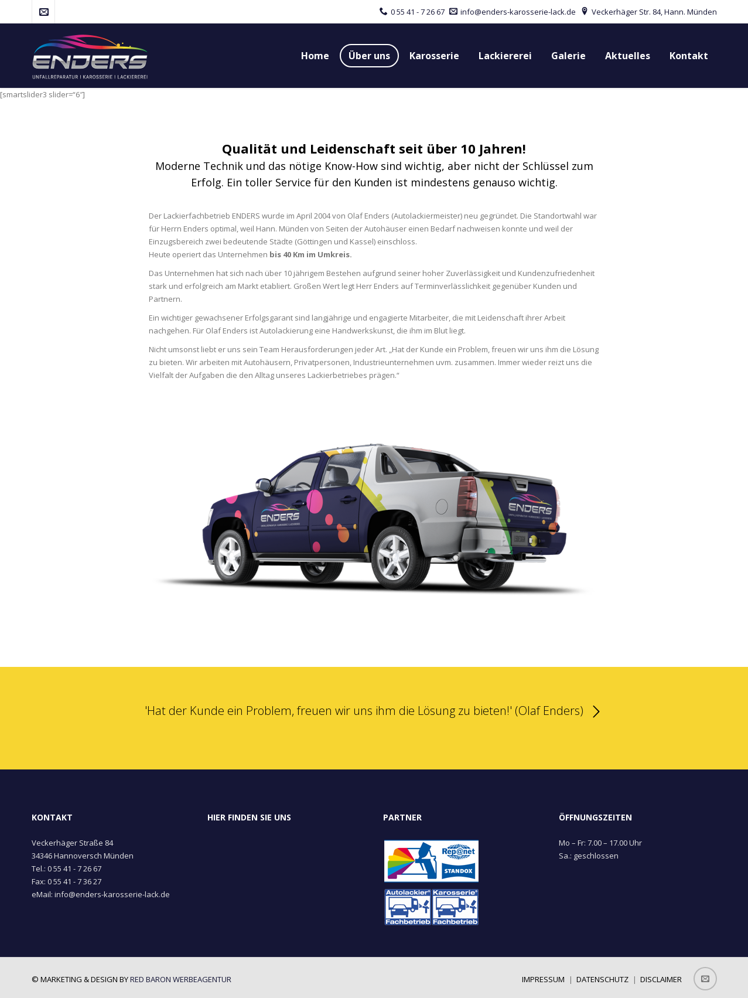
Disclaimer (661, 979)
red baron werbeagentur (180, 979)
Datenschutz (602, 979)
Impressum (543, 979)
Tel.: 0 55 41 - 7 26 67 (66, 868)
